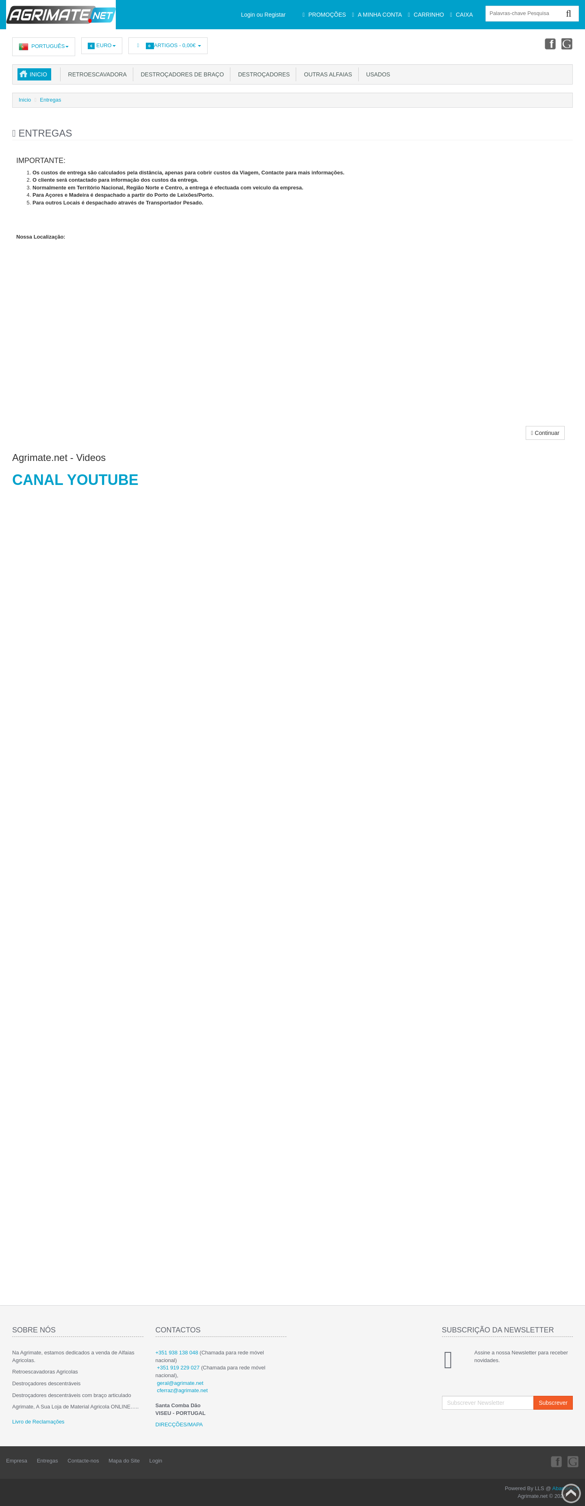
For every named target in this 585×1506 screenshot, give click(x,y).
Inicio (38, 74)
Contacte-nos (83, 1461)
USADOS (376, 74)
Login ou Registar (263, 14)
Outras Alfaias (326, 74)
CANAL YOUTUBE (75, 480)
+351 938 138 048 (177, 1353)
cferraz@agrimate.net (182, 1390)
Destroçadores (262, 74)
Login (156, 1461)
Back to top (571, 1493)
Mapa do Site (124, 1461)
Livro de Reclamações (38, 1422)
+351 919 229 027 (178, 1368)
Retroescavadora (96, 74)
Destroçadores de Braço (181, 74)
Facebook (549, 43)
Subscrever (553, 1403)
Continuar (545, 433)
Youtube (567, 43)
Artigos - (168, 45)
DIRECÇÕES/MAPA (179, 1424)
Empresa (16, 1461)
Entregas (50, 100)
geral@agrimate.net (180, 1383)
